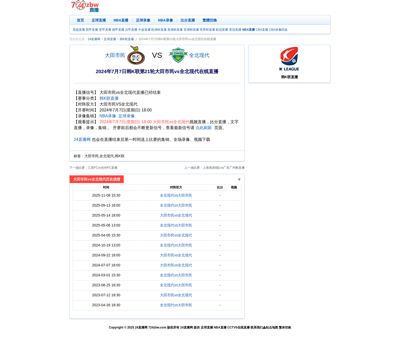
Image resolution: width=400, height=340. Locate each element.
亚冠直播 (235, 29)
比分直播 (188, 20)
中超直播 (144, 29)
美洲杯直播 (175, 29)
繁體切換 (210, 20)
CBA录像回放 (278, 29)
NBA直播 (121, 20)
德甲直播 (118, 29)
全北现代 (199, 55)
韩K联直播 (127, 39)
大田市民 (115, 55)
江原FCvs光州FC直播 (102, 167)
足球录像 (143, 20)
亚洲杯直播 (191, 29)
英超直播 (79, 29)
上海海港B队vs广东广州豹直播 (224, 167)
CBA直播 (262, 29)
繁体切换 (285, 327)
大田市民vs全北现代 (176, 215)
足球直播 (99, 20)
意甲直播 (105, 29)
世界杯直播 (207, 29)
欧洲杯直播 (159, 29)
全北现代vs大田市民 (176, 195)
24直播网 (94, 39)
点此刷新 (203, 128)
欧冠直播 (222, 29)
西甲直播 (92, 29)
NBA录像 (165, 20)
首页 (80, 20)
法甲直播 (131, 29)
